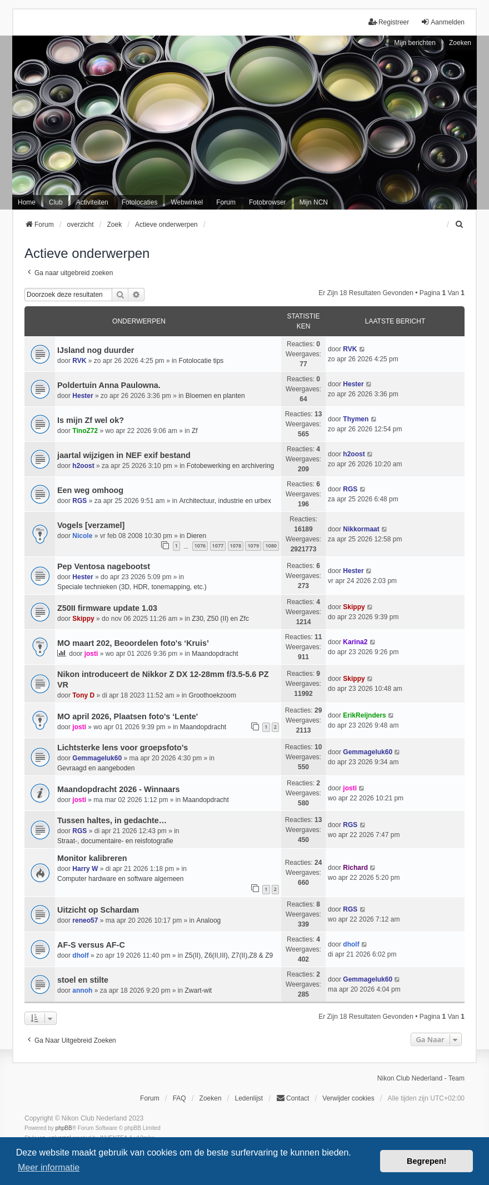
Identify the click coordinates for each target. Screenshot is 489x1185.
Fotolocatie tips (201, 361)
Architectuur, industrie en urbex (225, 501)
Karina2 (355, 642)
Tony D (83, 695)
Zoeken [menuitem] (210, 1098)
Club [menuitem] (56, 202)
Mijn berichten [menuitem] (415, 43)
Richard (355, 868)
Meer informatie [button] (48, 1167)
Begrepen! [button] (426, 1161)
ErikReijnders (364, 715)
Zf (195, 431)
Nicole (82, 536)
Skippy (83, 619)
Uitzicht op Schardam (98, 909)
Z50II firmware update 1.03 (107, 608)
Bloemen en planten (215, 396)
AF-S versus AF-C (91, 944)
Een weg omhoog (90, 490)
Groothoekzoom (212, 695)
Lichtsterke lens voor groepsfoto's (122, 747)
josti (91, 654)
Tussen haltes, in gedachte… (112, 820)
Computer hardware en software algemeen (120, 879)
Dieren (196, 536)
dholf (80, 955)
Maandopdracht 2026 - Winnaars (118, 789)
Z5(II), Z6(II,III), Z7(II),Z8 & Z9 (228, 955)
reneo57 (85, 920)
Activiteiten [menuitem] (92, 202)
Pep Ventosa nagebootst (103, 566)
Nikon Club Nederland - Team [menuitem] (421, 1078)
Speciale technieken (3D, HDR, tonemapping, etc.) (132, 587)
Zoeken (460, 43)
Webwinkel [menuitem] (187, 202)
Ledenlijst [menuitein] (248, 1098)
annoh (82, 990)
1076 (200, 545)
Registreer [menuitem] (388, 22)
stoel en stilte (82, 979)
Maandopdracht (215, 654)
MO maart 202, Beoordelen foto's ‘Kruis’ (133, 643)
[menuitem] (460, 225)
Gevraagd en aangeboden (95, 768)
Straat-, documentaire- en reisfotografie (115, 841)
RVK (79, 361)
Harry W (85, 869)
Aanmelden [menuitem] (443, 22)
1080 (271, 545)
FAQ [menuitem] (179, 1098)
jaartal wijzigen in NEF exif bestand (124, 455)
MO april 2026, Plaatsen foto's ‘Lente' (127, 716)
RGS (79, 501)
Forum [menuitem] (226, 202)
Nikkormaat (361, 529)
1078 (236, 545)
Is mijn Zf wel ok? (90, 420)
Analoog (208, 920)
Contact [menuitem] (292, 1098)
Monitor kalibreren (92, 858)
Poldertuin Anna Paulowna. (109, 385)
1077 (218, 545)
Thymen (355, 419)
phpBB (64, 1128)
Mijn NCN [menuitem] (314, 202)
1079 (253, 545)
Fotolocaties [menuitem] (140, 202)
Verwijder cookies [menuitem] (348, 1098)
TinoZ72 (85, 431)
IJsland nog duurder (95, 350)
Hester (82, 396)
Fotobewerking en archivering (230, 466)
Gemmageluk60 (97, 758)
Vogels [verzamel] (90, 525)
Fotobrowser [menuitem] (267, 202)
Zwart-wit (198, 990)
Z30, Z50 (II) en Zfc (220, 619)
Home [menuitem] (27, 202)
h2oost (83, 466)
